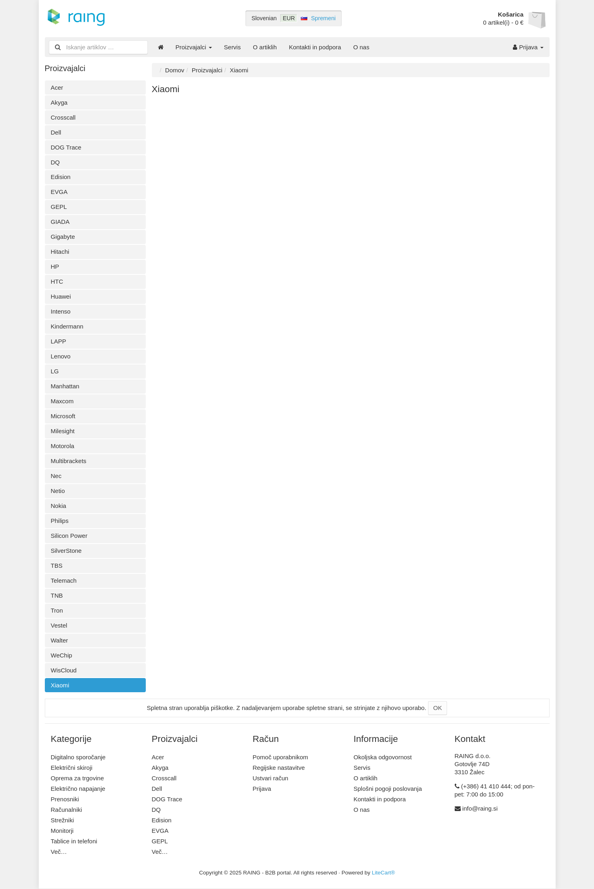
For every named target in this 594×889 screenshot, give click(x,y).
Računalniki (66, 809)
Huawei (61, 296)
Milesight (63, 431)
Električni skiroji (71, 767)
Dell (56, 132)
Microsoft (63, 416)
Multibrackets (68, 460)
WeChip (61, 655)
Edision (61, 176)
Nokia (58, 505)
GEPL (59, 206)
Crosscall (63, 117)
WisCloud (64, 670)
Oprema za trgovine (77, 778)
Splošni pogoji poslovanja (388, 788)
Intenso (61, 311)
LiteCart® (383, 873)
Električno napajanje (78, 788)
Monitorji (62, 830)
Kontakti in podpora (315, 47)
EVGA (59, 191)
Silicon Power (69, 535)
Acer (57, 87)
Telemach (64, 580)
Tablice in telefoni (74, 841)
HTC (57, 281)
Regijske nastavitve (279, 767)
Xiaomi (60, 685)
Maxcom (62, 401)
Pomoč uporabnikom (281, 757)
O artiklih (265, 47)
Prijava (528, 47)
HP (55, 266)
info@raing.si (480, 808)
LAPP (58, 341)
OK (437, 707)
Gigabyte (63, 236)
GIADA (60, 221)
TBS (57, 565)
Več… (59, 851)
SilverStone (66, 550)
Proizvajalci (194, 47)
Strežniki (62, 820)
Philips (60, 520)
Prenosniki (65, 799)
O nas (361, 47)
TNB (57, 595)
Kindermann (67, 326)
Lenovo (61, 356)
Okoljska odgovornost (383, 757)
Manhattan (65, 386)
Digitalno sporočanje (78, 757)
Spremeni (323, 18)
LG (55, 371)
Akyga (59, 102)
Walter (59, 640)
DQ (55, 162)
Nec (56, 475)
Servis (232, 47)
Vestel (59, 625)
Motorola (62, 445)
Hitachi (60, 251)
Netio (58, 490)
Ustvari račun (270, 778)
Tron (57, 610)
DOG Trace (66, 147)
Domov (175, 70)
